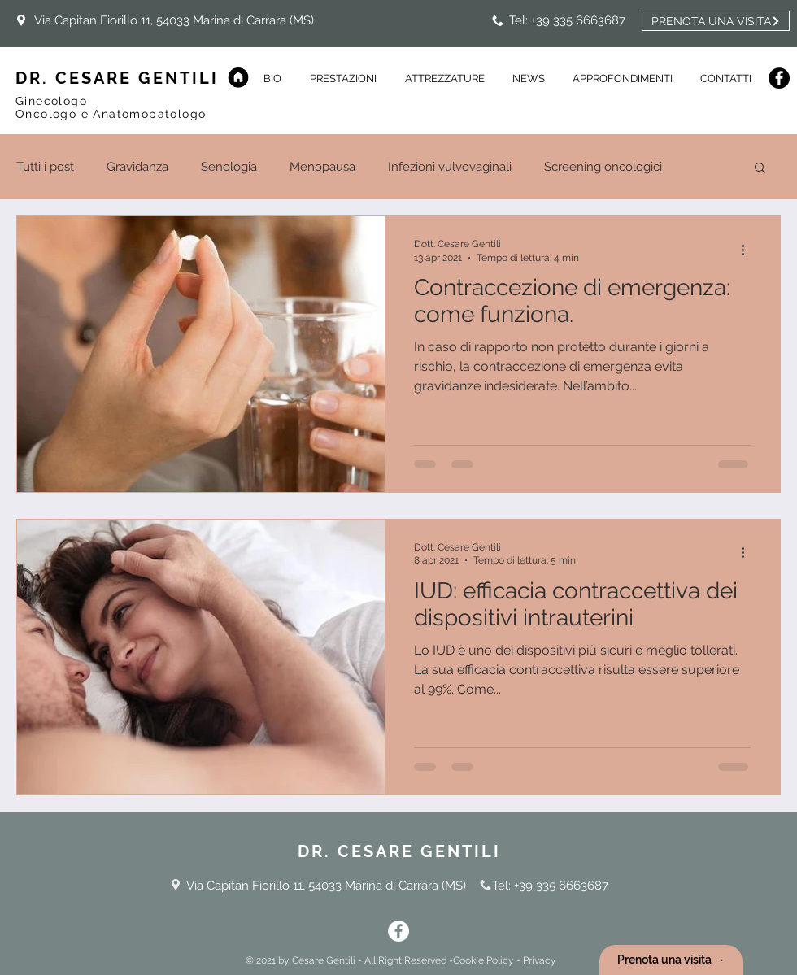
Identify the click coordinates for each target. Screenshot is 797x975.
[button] (529, 78)
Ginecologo (53, 100)
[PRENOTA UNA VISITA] (716, 21)
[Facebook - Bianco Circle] (398, 931)
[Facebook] (779, 78)
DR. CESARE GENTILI (117, 78)
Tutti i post (45, 166)
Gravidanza (137, 166)
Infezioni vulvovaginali (450, 166)
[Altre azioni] (748, 249)
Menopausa (322, 166)
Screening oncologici (603, 166)
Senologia (229, 166)
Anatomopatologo (149, 113)
